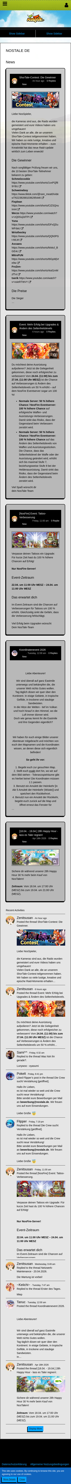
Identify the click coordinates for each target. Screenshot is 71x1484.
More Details (9, 1479)
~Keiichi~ (23, 1285)
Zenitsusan (24, 81)
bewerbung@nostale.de (34, 1102)
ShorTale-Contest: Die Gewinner (37, 77)
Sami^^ (22, 1052)
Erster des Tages (50, 1288)
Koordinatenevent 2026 (32, 649)
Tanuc (22, 653)
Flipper (22, 1121)
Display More (35, 1428)
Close (22, 1479)
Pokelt (21, 1073)
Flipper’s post (31, 1077)
